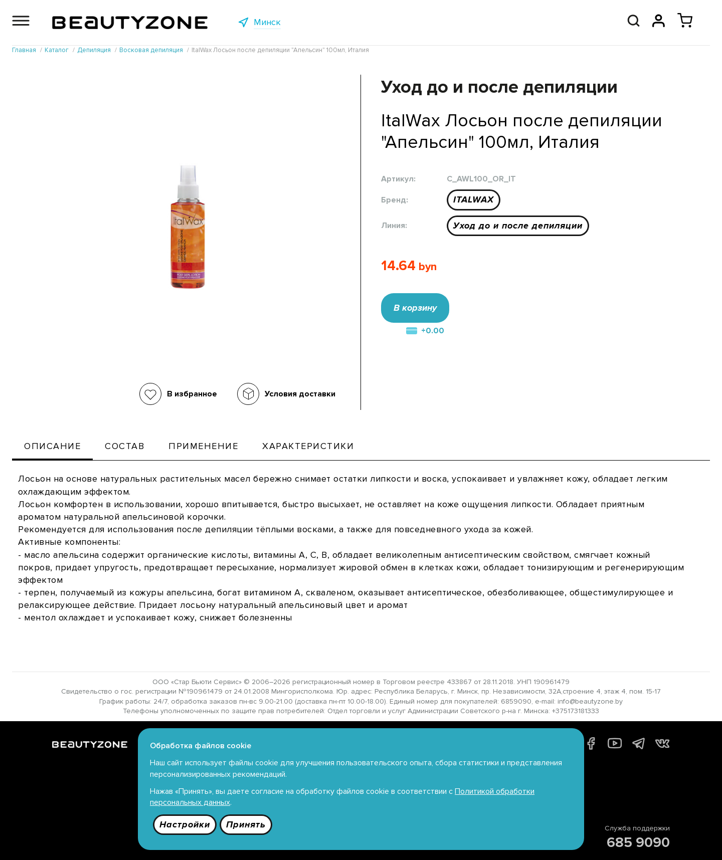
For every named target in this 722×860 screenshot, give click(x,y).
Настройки (184, 824)
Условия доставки (300, 394)
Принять (246, 824)
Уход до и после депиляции (518, 225)
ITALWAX (473, 199)
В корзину (415, 307)
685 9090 (638, 842)
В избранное (192, 394)
